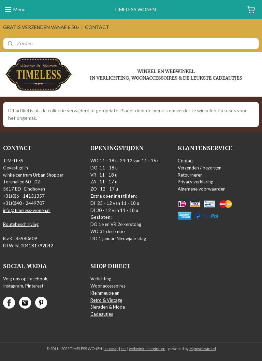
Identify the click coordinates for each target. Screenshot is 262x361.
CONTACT (97, 27)
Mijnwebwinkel (202, 348)
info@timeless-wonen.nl (26, 210)
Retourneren (190, 175)
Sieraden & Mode (107, 307)
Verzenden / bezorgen (199, 167)
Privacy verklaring (195, 181)
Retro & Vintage (106, 300)
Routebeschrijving (21, 224)
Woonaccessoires (108, 286)
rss (124, 348)
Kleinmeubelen (104, 293)
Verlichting (100, 278)
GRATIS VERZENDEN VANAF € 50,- (41, 27)
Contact (186, 160)
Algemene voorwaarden (201, 189)
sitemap (111, 348)
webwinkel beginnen (147, 348)
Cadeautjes (101, 314)
